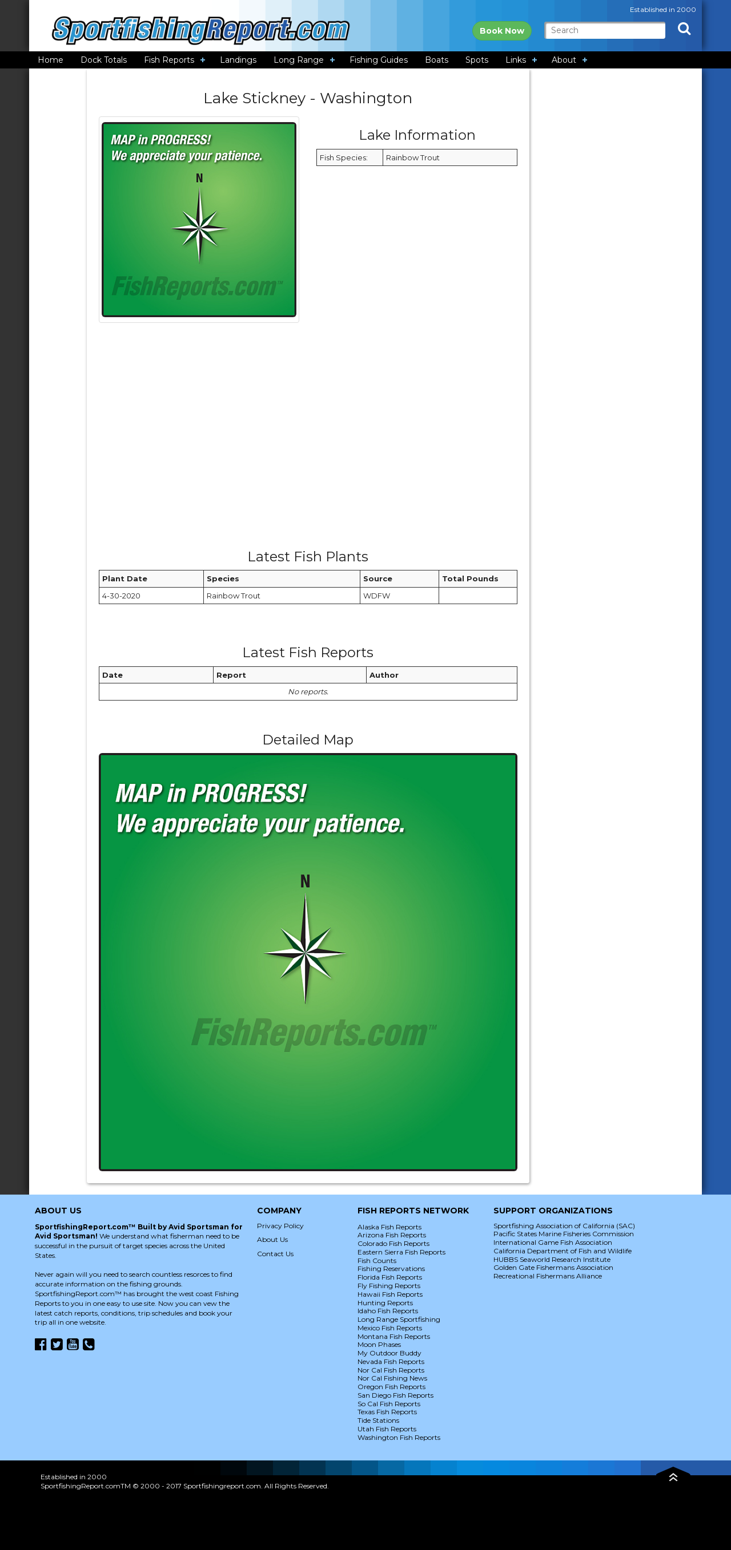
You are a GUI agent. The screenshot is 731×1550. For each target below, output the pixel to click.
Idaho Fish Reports (388, 1310)
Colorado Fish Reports (393, 1243)
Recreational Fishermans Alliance (547, 1276)
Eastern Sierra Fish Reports (401, 1252)
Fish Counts (377, 1260)
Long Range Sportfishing (399, 1319)
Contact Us (275, 1253)
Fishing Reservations (391, 1268)
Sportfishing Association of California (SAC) (564, 1225)
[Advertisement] (308, 440)
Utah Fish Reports (387, 1428)
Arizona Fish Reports (392, 1235)
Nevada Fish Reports (391, 1361)
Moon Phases (379, 1344)
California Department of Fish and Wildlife (562, 1251)
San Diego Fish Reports (395, 1395)
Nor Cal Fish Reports (391, 1370)
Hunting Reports (385, 1302)
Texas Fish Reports (387, 1411)
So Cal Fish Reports (389, 1403)
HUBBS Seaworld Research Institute (551, 1259)
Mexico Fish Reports (390, 1328)
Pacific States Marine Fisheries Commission (563, 1233)
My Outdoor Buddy (389, 1353)
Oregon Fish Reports (391, 1386)
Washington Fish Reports (399, 1437)
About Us (272, 1239)
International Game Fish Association (552, 1242)
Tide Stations (378, 1420)
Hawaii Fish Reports (390, 1294)
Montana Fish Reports (394, 1336)
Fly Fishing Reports (389, 1285)
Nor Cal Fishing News (392, 1378)
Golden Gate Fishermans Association (553, 1267)
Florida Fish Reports (390, 1277)
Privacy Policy (280, 1225)
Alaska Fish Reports (389, 1227)
